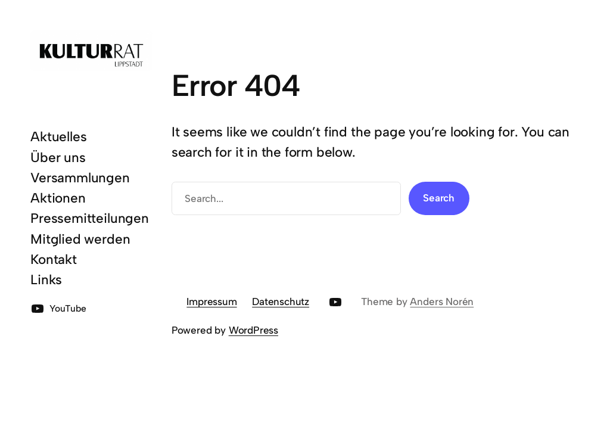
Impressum (211, 301)
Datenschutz (280, 301)
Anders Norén (442, 301)
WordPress (253, 330)
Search (439, 198)
